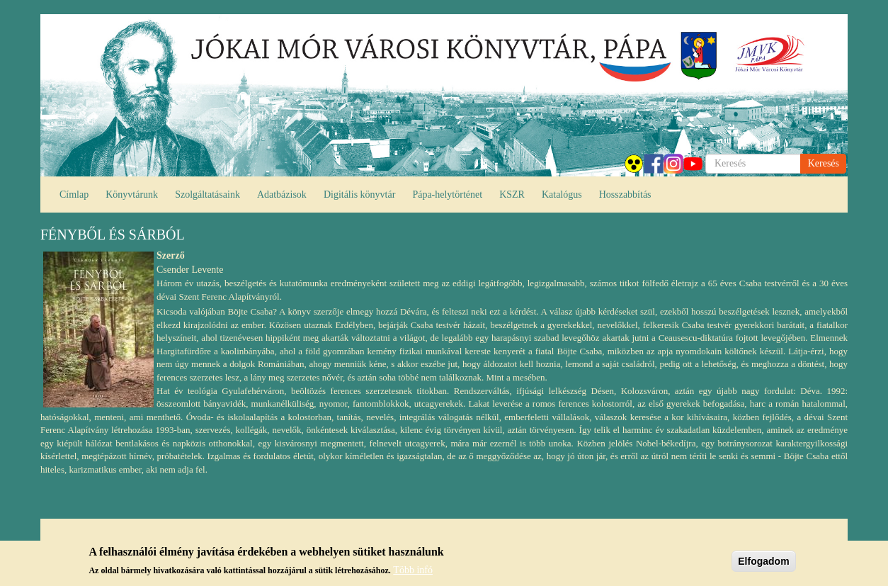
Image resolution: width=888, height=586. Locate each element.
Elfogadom (763, 561)
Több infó (413, 570)
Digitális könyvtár (360, 194)
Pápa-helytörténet (447, 194)
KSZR (512, 194)
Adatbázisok (282, 194)
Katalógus (562, 194)
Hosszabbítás (625, 194)
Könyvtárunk (132, 194)
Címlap (74, 194)
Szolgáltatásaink (207, 194)
